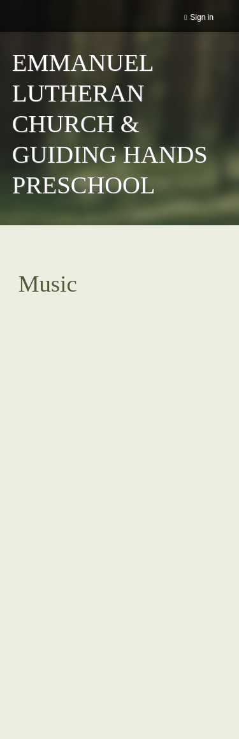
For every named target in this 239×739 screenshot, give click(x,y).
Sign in (202, 17)
